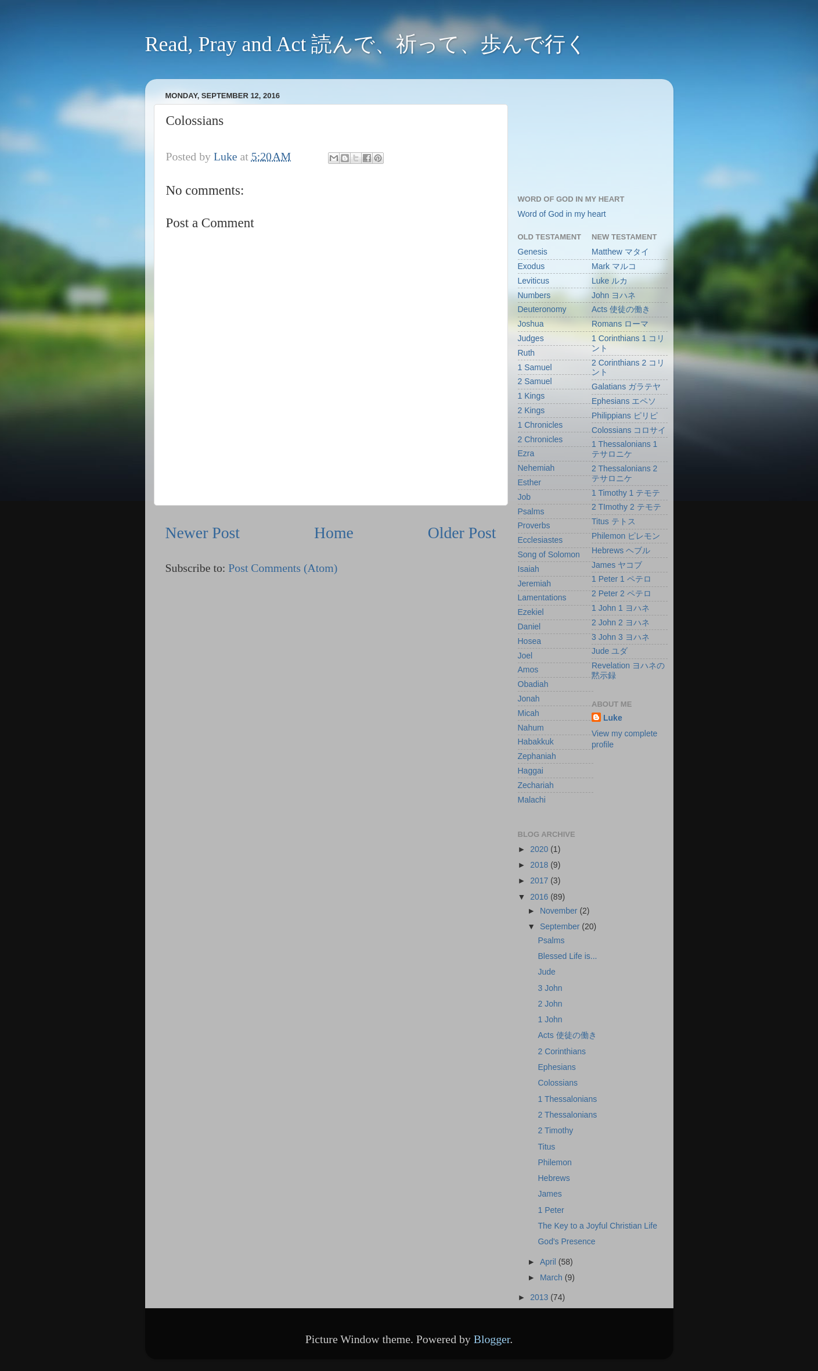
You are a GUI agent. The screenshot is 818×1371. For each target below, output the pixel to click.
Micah (528, 713)
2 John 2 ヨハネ (621, 622)
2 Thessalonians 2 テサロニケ (624, 473)
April (549, 1261)
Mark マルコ (614, 266)
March (552, 1277)
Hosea (529, 641)
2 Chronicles (540, 439)
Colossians (557, 1082)
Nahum (531, 727)
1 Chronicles (540, 424)
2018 (540, 864)
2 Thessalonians (567, 1114)
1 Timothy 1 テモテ (626, 492)
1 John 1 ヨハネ (621, 608)
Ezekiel (531, 612)
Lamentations (542, 597)
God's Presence (566, 1241)
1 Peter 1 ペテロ (621, 579)
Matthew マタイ (620, 251)
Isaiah (528, 569)
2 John (550, 1003)
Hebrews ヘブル (621, 550)
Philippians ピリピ (625, 415)
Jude (546, 971)
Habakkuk (536, 741)
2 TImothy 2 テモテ (626, 506)
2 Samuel (535, 381)
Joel (525, 655)
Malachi (532, 799)
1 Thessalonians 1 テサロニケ (624, 449)
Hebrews (554, 1178)
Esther (529, 482)
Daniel (529, 626)
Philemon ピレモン (626, 535)
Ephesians (556, 1067)
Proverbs (534, 525)
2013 (540, 1297)
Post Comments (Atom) (282, 567)
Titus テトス (614, 521)
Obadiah (533, 684)
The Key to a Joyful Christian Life (597, 1225)
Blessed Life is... (567, 956)
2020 (540, 849)
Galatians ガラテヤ (626, 386)
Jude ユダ (610, 651)
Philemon (554, 1162)
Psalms (531, 511)
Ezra (526, 453)
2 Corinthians (562, 1051)
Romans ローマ (620, 323)
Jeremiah (535, 583)
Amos (528, 669)
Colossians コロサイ (629, 430)
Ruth (526, 352)
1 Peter (551, 1210)
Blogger (492, 1339)
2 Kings (531, 410)
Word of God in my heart (562, 214)
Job (524, 497)
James (549, 1193)
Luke (612, 717)
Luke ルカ (610, 280)
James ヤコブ (617, 565)
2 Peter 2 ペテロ (621, 593)
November (559, 910)
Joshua (531, 323)
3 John (550, 988)
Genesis (532, 251)
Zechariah (536, 785)
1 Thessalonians (567, 1099)
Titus (546, 1146)
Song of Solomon (549, 554)
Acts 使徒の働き (621, 309)
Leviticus (533, 280)
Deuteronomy (542, 309)
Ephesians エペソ (624, 401)
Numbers (534, 295)
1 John (550, 1019)
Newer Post (202, 533)
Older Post (462, 533)
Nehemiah (536, 467)
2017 (540, 880)
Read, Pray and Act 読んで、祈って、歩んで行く (366, 44)
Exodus (531, 266)
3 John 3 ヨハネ (621, 637)
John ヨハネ (614, 295)
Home (334, 533)
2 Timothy (555, 1130)
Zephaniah (537, 756)
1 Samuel (535, 367)
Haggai (530, 770)
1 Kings (531, 395)
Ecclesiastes (540, 540)
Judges (531, 338)
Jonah (529, 698)
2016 (540, 896)
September (561, 926)
